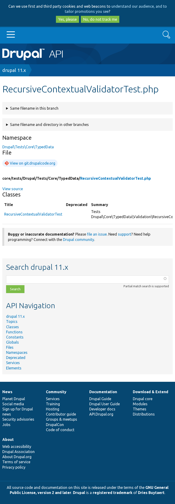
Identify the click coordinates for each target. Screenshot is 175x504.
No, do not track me (100, 19)
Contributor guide (61, 414)
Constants (15, 337)
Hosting (52, 409)
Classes (12, 327)
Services (13, 363)
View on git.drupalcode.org (32, 163)
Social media (13, 404)
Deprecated (15, 357)
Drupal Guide (100, 399)
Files (10, 347)
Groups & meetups (61, 419)
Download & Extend (150, 392)
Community (56, 392)
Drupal (79, 492)
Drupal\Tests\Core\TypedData (28, 147)
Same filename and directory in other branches (49, 124)
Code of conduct (60, 430)
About (8, 439)
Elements (13, 368)
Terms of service (16, 462)
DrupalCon (55, 425)
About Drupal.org (16, 457)
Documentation (103, 392)
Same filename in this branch (34, 108)
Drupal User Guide (104, 404)
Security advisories (18, 419)
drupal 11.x (14, 70)
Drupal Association (18, 452)
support (124, 234)
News (7, 392)
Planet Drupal (13, 399)
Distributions (144, 414)
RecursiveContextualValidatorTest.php (115, 178)
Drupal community (78, 239)
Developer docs (102, 409)
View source (12, 189)
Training (53, 404)
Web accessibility (16, 446)
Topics (11, 321)
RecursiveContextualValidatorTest (33, 214)
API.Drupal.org (101, 414)
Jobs (6, 425)
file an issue (97, 234)
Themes (139, 409)
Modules (140, 404)
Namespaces (16, 352)
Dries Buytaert (151, 492)
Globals (12, 342)
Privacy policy (13, 467)
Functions (14, 332)
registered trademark (112, 492)
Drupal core (142, 399)
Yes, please (67, 19)
